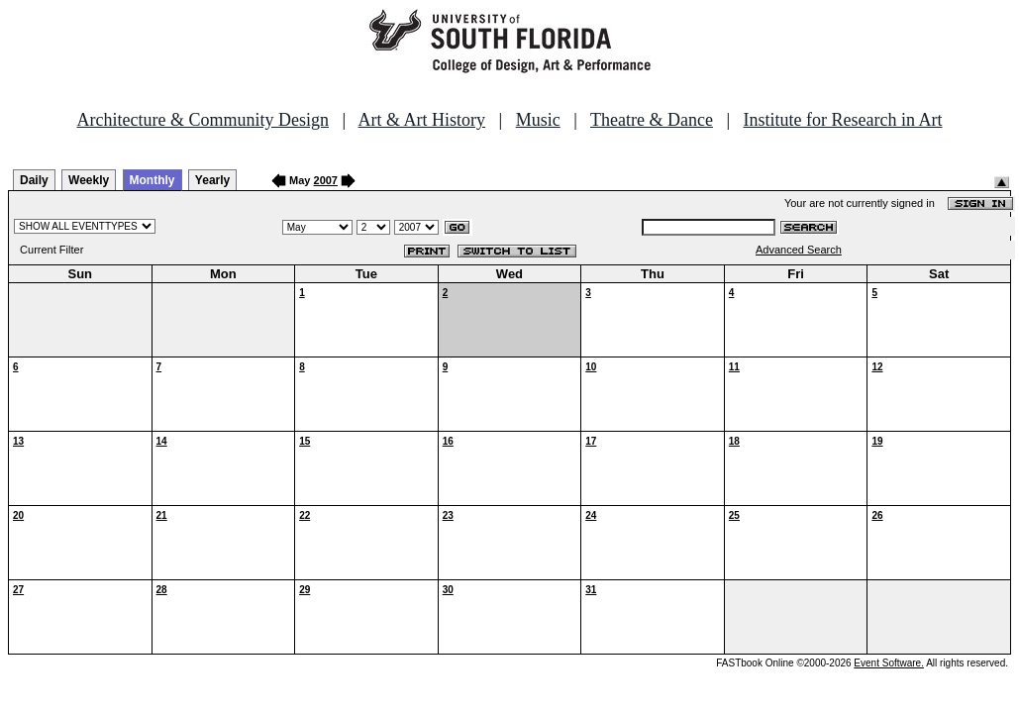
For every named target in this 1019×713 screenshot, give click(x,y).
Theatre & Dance (651, 120)
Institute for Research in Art (843, 120)
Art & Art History (422, 120)
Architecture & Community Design (203, 120)
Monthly (152, 180)
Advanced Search (799, 249)
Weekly (88, 180)
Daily (34, 180)
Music (538, 120)
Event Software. (889, 663)
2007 (326, 180)
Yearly (212, 180)
